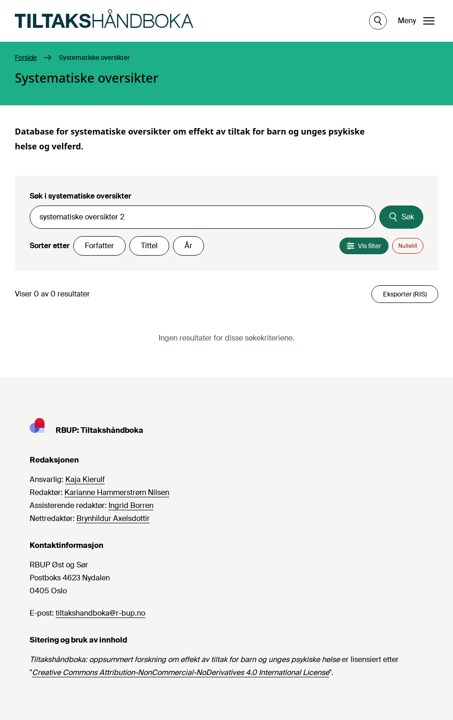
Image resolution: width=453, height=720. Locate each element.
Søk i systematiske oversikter (80, 196)
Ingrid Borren (130, 505)
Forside (26, 57)
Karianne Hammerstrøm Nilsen (116, 492)
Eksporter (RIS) (405, 294)
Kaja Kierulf (85, 479)
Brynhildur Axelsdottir (113, 518)
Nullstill (407, 246)
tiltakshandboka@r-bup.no (100, 613)
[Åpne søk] (378, 21)
